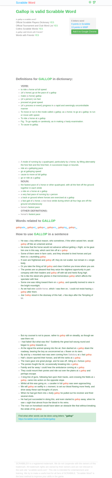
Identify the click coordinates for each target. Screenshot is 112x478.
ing (63, 227)
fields (88, 377)
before (67, 266)
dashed (70, 348)
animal (49, 244)
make (23, 96)
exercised (59, 197)
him (84, 241)
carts (49, 253)
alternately (90, 162)
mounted (37, 354)
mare (27, 361)
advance (57, 247)
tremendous (63, 276)
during (61, 201)
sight (29, 402)
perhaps (25, 374)
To (22, 112)
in (52, 105)
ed (32, 227)
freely (87, 386)
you (25, 266)
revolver (80, 393)
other (51, 185)
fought (35, 364)
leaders (42, 273)
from (65, 354)
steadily (76, 335)
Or (22, 266)
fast (39, 99)
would (90, 241)
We (22, 386)
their (36, 273)
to (22, 89)
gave (92, 247)
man (44, 354)
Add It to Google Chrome (85, 31)
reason (45, 241)
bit (43, 364)
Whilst (24, 383)
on (28, 191)
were (37, 253)
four (75, 201)
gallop (53, 92)
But (22, 335)
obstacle (67, 405)
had (29, 289)
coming (59, 354)
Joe (22, 295)
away (37, 367)
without (37, 241)
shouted (65, 253)
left (59, 358)
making (59, 121)
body (23, 263)
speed (44, 89)
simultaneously (35, 204)
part (88, 269)
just (30, 399)
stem (80, 351)
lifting (82, 162)
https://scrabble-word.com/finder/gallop (36, 419)
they (59, 253)
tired (74, 253)
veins (65, 402)
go (33, 92)
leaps (65, 165)
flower (68, 351)
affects (85, 276)
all (71, 185)
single (92, 260)
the (39, 92)
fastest (27, 185)
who (51, 241)
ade (21, 227)
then (63, 289)
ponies (28, 269)
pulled (66, 393)
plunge (48, 361)
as (63, 112)
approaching (85, 383)
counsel (31, 335)
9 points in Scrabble (80, 24)
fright (80, 247)
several (24, 396)
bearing (33, 351)
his (74, 393)
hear (49, 367)
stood (34, 295)
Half (23, 358)
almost (39, 402)
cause (26, 124)
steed (36, 276)
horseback (38, 405)
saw (23, 338)
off (82, 185)
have (51, 405)
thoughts (45, 390)
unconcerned (54, 351)
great (33, 102)
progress (47, 105)
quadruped (48, 162)
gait (28, 201)
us (45, 345)
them (31, 253)
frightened (36, 260)
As (22, 289)
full (38, 89)
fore (26, 165)
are (52, 197)
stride (39, 188)
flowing (75, 386)
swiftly (40, 386)
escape (32, 374)
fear (36, 279)
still (67, 335)
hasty (68, 121)
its (76, 351)
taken (57, 405)
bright (27, 285)
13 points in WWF (79, 27)
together (25, 188)
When (23, 393)
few (66, 295)
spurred (37, 358)
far (33, 367)
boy (32, 241)
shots (30, 396)
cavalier (53, 383)
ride (25, 89)
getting (72, 247)
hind (42, 165)
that (31, 247)
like (31, 244)
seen (53, 354)
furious (81, 361)
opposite (54, 380)
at (36, 89)
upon (54, 377)
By (22, 354)
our (64, 386)
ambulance (61, 367)
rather (54, 335)
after (29, 292)
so (85, 247)
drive (23, 390)
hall (59, 295)
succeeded (37, 399)
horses (47, 197)
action (40, 380)
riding (38, 282)
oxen (25, 260)
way (37, 250)
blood (68, 386)
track (25, 197)
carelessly (45, 121)
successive (57, 165)
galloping (33, 168)
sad (39, 390)
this (32, 250)
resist (82, 289)
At (22, 348)
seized (79, 241)
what (38, 342)
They (23, 370)
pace (43, 92)
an (35, 244)
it (63, 266)
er (42, 227)
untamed (41, 244)
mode (44, 112)
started (68, 399)
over (64, 370)
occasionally (51, 364)
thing (38, 266)
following (43, 377)
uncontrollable (82, 105)
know (77, 266)
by (40, 162)
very (25, 194)
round (83, 342)
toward (44, 282)
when (89, 399)
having (88, 289)
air (59, 348)
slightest (68, 269)
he (88, 247)
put (89, 253)
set (60, 386)
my (26, 335)
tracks (65, 377)
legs (79, 201)
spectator (25, 279)
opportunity (78, 269)
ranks (67, 358)
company (25, 273)
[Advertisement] (56, 57)
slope (61, 380)
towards (39, 345)
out (59, 370)
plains (73, 370)
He (22, 241)
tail (66, 273)
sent (48, 250)
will (26, 386)
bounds (74, 165)
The (22, 269)
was (26, 241)
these (34, 390)
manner (24, 108)
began (24, 345)
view (90, 282)
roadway (25, 351)
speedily (73, 282)
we (25, 289)
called (50, 112)
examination (77, 121)
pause (47, 335)
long (25, 377)
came (30, 380)
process (29, 105)
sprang (47, 348)
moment (52, 386)
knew (26, 247)
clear (59, 266)
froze (45, 402)
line (29, 377)
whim (73, 241)
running (34, 162)
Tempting (86, 295)
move (26, 112)
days (70, 295)
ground (90, 185)
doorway (47, 295)
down (87, 348)
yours (55, 390)
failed (28, 342)
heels (74, 273)
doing (48, 399)
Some (23, 253)
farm (44, 253)
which (67, 201)
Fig (22, 121)
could (72, 289)
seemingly (70, 105)
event (38, 105)
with (31, 115)
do (61, 260)
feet (30, 165)
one (26, 250)
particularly (60, 162)
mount (35, 370)
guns (36, 377)
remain (81, 260)
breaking (62, 364)
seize (57, 269)
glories (47, 276)
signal (30, 348)
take (30, 266)
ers (52, 227)
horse (31, 89)
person (29, 99)
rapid (58, 105)
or (35, 105)
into (52, 348)
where (40, 197)
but (75, 260)
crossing (77, 377)
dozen (30, 358)
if (66, 241)
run (35, 99)
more (81, 386)
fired (91, 393)
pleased (42, 269)
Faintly (24, 367)
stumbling (34, 257)
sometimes (59, 241)
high (85, 273)
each (33, 188)
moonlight (34, 285)
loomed (81, 282)
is (25, 276)
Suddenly (55, 342)
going (40, 383)
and (63, 105)
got (35, 393)
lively (51, 393)
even (62, 399)
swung (76, 342)
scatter (70, 260)
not (51, 247)
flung (80, 273)
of (22, 92)
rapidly (34, 121)
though (87, 335)
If (21, 260)
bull (71, 342)
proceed (25, 102)
